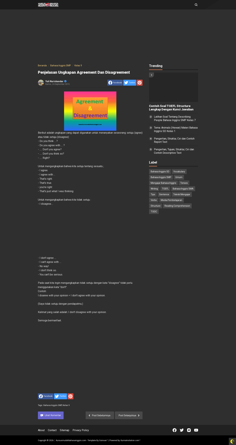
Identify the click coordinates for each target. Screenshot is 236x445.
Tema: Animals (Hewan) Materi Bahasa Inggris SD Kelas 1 (176, 129)
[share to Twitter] (129, 83)
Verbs (154, 200)
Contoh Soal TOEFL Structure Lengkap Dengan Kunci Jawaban (171, 107)
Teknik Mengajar (181, 194)
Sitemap (64, 430)
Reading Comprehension (177, 206)
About (41, 430)
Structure (155, 206)
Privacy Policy (81, 430)
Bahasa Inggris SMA (183, 188)
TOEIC (154, 211)
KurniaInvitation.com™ (130, 440)
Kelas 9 (66, 405)
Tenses (184, 183)
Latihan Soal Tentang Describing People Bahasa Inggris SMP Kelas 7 (175, 118)
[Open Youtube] (196, 430)
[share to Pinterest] (140, 83)
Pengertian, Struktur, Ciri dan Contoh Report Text (174, 140)
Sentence (164, 194)
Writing (154, 188)
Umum (178, 177)
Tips (153, 194)
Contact (52, 430)
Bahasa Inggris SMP (52, 405)
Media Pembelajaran (171, 200)
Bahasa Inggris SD (160, 171)
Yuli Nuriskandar (56, 81)
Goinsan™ (103, 440)
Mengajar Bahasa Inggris (163, 183)
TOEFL (165, 188)
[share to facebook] (115, 83)
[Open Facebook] (175, 430)
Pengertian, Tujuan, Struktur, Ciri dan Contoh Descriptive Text (174, 151)
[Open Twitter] (182, 430)
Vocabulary (179, 171)
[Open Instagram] (189, 430)
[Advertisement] (118, 37)
